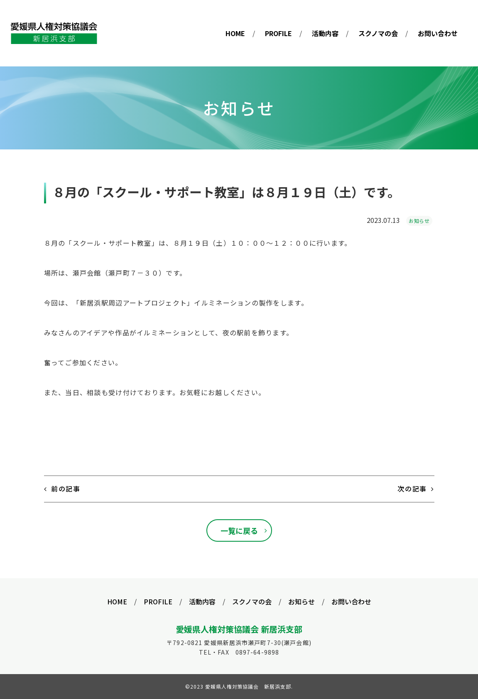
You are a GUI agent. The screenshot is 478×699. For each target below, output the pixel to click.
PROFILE (278, 33)
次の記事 (412, 489)
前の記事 (65, 489)
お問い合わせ (438, 33)
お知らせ (419, 220)
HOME (235, 33)
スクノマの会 (378, 33)
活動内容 (325, 33)
